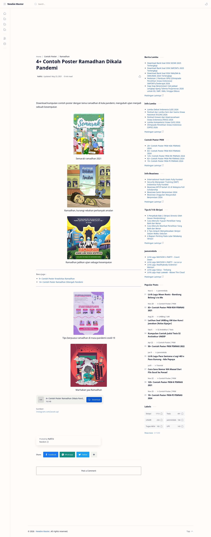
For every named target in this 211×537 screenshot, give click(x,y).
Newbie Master (15, 4)
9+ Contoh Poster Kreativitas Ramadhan (57, 278)
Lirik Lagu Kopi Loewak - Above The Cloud (166, 272)
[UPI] (175, 426)
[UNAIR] (154, 420)
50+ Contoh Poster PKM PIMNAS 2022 (166, 346)
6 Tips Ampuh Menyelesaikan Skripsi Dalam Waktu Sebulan (163, 232)
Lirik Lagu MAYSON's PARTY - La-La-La (164, 262)
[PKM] (174, 303)
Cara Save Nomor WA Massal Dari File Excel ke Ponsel (165, 371)
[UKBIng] (162, 316)
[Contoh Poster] (165, 303)
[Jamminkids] (162, 290)
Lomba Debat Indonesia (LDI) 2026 (162, 109)
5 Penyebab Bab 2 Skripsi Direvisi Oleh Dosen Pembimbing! (164, 216)
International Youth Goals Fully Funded (164, 179)
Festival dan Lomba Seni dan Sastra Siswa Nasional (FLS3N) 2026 (166, 113)
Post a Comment (88, 470)
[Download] (94, 399)
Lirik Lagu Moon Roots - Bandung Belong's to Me (164, 296)
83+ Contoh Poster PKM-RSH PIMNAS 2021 (166, 309)
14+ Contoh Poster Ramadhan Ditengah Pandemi (61, 282)
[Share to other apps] (94, 454)
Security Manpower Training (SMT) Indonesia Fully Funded (163, 183)
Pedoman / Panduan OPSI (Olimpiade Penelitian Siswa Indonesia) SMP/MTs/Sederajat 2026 (164, 81)
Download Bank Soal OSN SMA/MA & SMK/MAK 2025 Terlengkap (163, 74)
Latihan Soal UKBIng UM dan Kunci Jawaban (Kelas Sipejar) (165, 322)
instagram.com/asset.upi (47, 411)
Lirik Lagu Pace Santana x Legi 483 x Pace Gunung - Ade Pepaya (166, 358)
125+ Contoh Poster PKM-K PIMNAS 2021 (165, 384)
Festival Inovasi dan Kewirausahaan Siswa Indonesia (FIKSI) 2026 (163, 118)
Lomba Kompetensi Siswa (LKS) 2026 (163, 122)
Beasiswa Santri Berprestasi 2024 (162, 192)
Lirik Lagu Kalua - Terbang (159, 269)
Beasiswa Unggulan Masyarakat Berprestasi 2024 (161, 196)
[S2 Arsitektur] (163, 329)
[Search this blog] (56, 4)
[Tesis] (171, 329)
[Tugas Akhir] (154, 426)
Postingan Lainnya (153, 95)
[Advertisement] (88, 31)
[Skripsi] (154, 413)
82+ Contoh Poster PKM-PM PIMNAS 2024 (165, 158)
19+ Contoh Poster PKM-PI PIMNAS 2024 (165, 161)
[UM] (168, 316)
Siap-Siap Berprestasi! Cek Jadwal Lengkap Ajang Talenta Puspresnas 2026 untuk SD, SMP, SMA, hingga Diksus (165, 88)
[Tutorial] (160, 365)
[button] (206, 4)
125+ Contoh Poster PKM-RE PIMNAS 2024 (166, 156)
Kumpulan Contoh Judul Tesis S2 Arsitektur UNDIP (164, 335)
